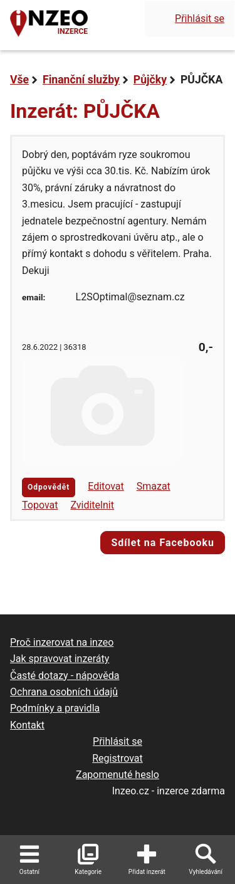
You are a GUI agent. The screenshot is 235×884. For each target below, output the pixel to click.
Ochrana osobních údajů (64, 692)
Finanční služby (81, 79)
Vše (19, 79)
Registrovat (117, 758)
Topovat (40, 505)
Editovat (106, 486)
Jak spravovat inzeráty (59, 659)
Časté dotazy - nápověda (64, 675)
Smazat (153, 486)
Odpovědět (49, 487)
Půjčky (150, 79)
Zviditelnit (92, 505)
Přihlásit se (199, 18)
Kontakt (27, 725)
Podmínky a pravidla (55, 708)
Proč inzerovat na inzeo (61, 642)
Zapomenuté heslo (117, 775)
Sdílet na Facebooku (162, 543)
